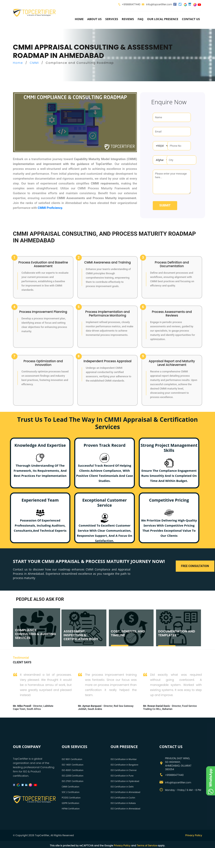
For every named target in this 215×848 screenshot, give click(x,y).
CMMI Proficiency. (50, 208)
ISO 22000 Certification (72, 775)
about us (94, 19)
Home (79, 19)
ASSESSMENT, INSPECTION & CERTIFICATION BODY (80, 635)
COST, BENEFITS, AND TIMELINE (128, 633)
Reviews (128, 19)
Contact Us (191, 19)
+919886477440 (131, 4)
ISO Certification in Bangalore (124, 764)
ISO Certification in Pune (122, 775)
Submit (164, 205)
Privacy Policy (193, 835)
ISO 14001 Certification (72, 764)
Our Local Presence (162, 19)
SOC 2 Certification (71, 792)
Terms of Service (147, 845)
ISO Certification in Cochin (123, 797)
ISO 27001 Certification (72, 781)
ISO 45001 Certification (72, 770)
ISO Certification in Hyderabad (125, 781)
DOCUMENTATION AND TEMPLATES (176, 633)
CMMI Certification (70, 786)
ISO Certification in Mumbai (124, 759)
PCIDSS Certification (71, 797)
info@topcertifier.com (157, 4)
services (111, 19)
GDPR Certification (70, 803)
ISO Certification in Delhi (122, 786)
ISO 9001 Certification (72, 759)
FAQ (140, 19)
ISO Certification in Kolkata (123, 803)
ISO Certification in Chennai (123, 770)
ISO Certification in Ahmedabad (125, 792)
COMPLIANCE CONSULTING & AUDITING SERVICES (35, 634)
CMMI (34, 63)
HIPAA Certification (71, 808)
